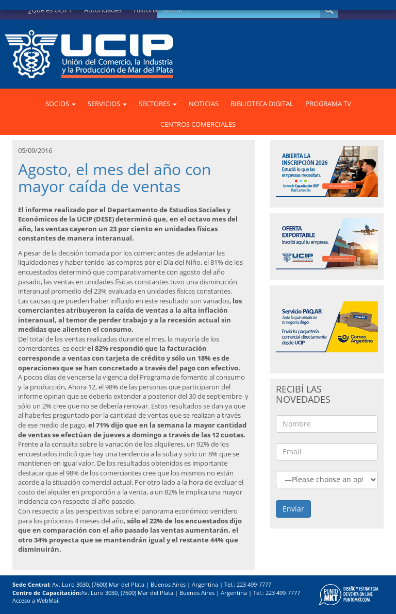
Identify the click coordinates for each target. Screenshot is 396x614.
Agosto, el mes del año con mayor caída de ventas (114, 178)
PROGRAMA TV (328, 103)
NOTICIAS (204, 103)
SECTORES (158, 103)
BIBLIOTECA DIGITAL (261, 103)
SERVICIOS (107, 103)
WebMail (48, 600)
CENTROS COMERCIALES (198, 124)
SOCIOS (60, 103)
